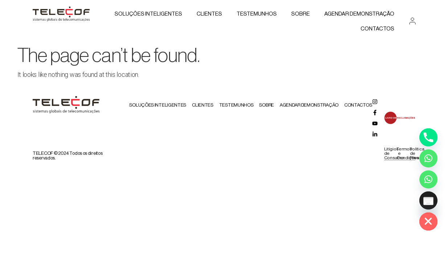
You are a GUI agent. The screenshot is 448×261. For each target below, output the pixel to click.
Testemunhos (257, 14)
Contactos (377, 29)
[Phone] (428, 137)
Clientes (209, 14)
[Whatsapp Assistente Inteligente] (428, 179)
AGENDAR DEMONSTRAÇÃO (359, 14)
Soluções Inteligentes (148, 14)
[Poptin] (428, 200)
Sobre (300, 14)
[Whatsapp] (428, 158)
